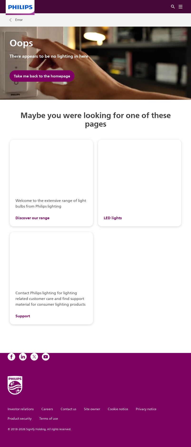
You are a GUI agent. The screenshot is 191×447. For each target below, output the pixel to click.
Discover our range (32, 218)
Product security (20, 418)
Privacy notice (146, 409)
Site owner (92, 409)
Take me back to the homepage (42, 76)
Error (19, 20)
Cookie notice (118, 409)
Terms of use (48, 418)
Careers (47, 409)
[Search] (173, 7)
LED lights (113, 218)
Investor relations (21, 409)
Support (22, 316)
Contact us (68, 409)
